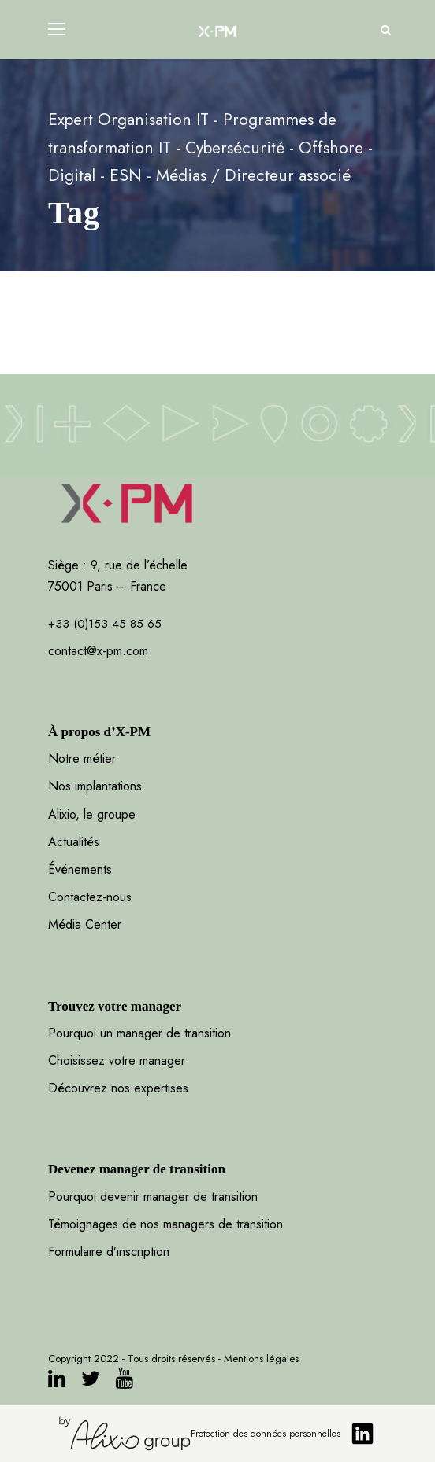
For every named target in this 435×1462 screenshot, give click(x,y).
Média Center (84, 924)
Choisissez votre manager (116, 1060)
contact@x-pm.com (98, 651)
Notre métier (82, 758)
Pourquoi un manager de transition (139, 1033)
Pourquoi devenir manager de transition (155, 1197)
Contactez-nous (90, 897)
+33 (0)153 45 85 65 (105, 623)
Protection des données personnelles (265, 1434)
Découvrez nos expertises (118, 1088)
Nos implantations (95, 786)
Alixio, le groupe (92, 814)
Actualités (73, 842)
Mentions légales (261, 1358)
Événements (80, 869)
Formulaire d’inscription (108, 1252)
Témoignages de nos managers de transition (165, 1224)
